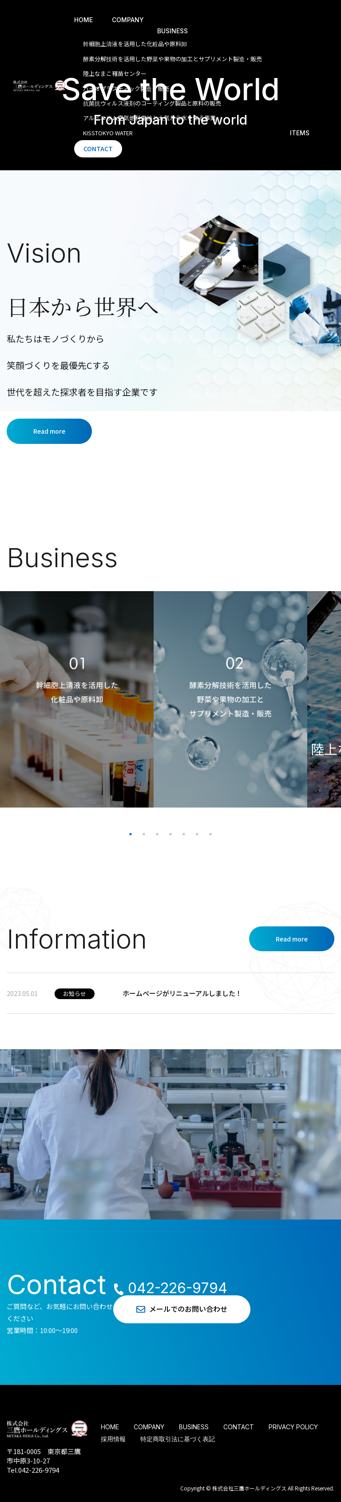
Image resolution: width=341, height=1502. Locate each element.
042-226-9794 (168, 1288)
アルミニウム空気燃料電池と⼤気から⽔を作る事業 (149, 118)
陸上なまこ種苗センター (115, 73)
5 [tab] (183, 834)
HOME (83, 20)
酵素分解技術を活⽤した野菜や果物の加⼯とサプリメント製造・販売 (172, 59)
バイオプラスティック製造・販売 (126, 88)
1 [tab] (130, 834)
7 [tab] (210, 834)
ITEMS (299, 133)
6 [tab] (197, 834)
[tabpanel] (77, 699)
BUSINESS (172, 31)
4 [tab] (170, 834)
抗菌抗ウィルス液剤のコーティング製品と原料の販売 (152, 103)
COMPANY (128, 20)
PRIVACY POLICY (293, 1427)
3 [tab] (157, 834)
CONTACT (98, 148)
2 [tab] (143, 834)
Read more (49, 431)
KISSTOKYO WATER (108, 133)
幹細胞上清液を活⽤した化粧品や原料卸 (135, 43)
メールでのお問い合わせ (184, 1308)
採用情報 (113, 1439)
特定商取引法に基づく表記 (177, 1439)
